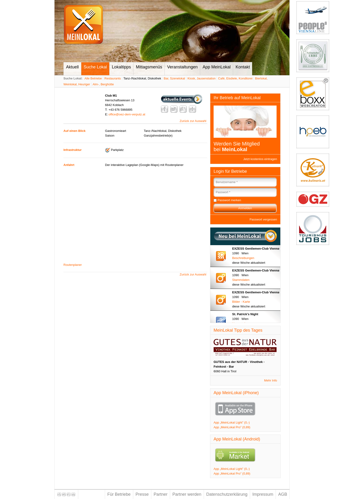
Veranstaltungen (182, 67)
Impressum (262, 494)
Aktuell (72, 67)
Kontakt (242, 67)
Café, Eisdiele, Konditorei (235, 78)
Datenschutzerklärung (226, 494)
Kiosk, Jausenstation (201, 78)
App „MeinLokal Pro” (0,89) (232, 427)
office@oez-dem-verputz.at (127, 114)
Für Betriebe (119, 494)
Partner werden (186, 494)
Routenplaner (72, 265)
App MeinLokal (217, 67)
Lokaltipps (121, 67)
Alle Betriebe (93, 78)
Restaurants (112, 78)
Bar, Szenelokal (174, 78)
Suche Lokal (95, 67)
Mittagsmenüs (149, 67)
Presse (142, 494)
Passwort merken (229, 200)
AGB (282, 494)
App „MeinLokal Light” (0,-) (232, 422)
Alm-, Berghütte (103, 84)
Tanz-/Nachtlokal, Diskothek (142, 78)
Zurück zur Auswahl (193, 121)
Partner (161, 494)
